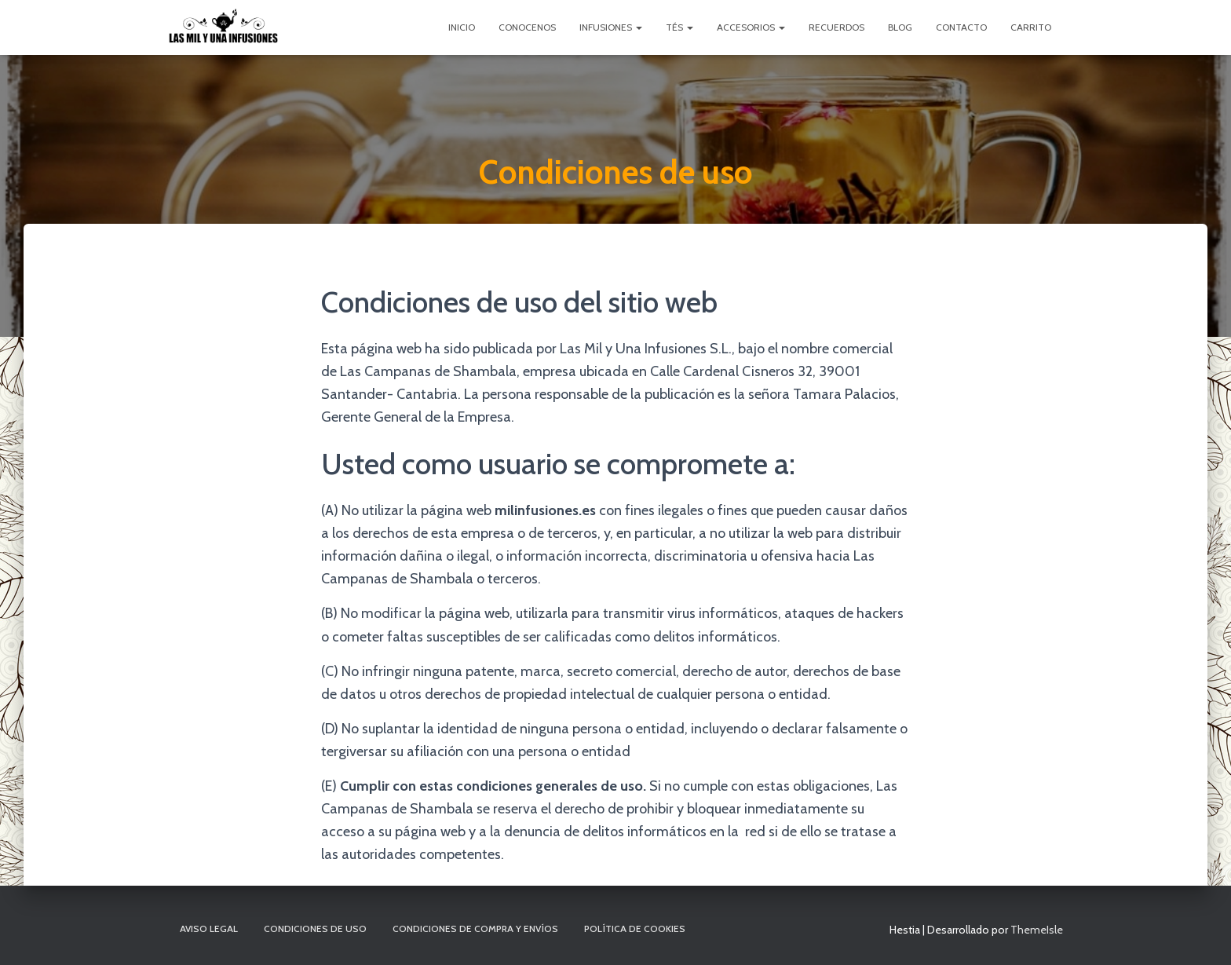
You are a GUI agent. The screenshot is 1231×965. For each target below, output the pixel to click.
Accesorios (751, 27)
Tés (679, 27)
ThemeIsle (1036, 930)
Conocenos (527, 27)
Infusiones (610, 27)
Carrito (1030, 27)
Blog (900, 27)
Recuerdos (836, 27)
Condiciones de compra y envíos (475, 928)
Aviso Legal (209, 928)
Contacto (961, 27)
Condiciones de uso (315, 928)
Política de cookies (634, 928)
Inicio (461, 27)
